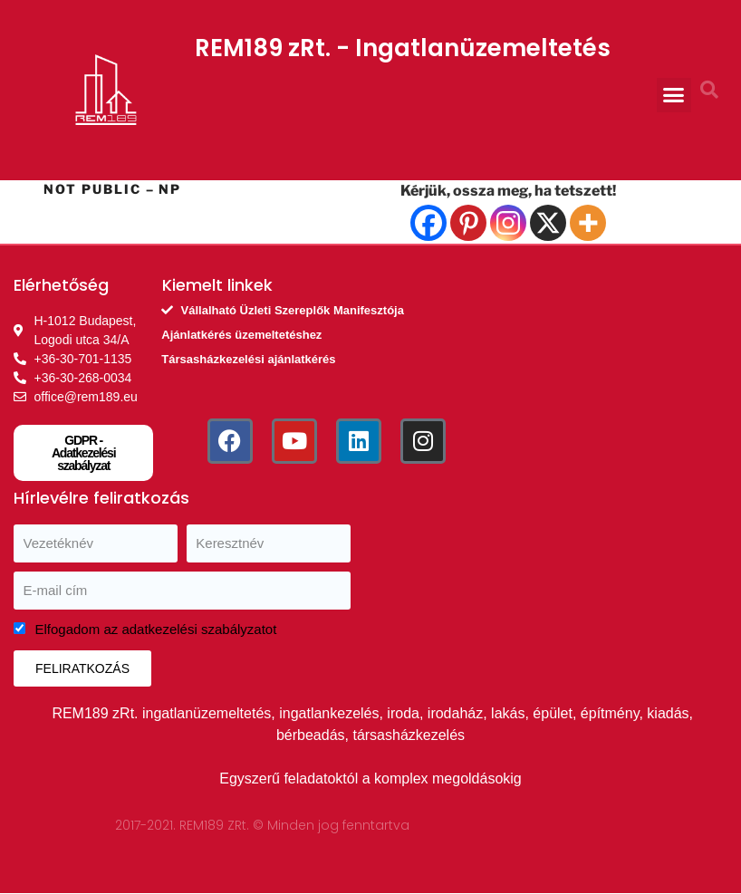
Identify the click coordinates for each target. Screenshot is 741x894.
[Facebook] (428, 223)
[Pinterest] (468, 223)
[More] (588, 223)
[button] (674, 95)
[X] (548, 223)
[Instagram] (508, 223)
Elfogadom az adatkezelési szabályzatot (156, 629)
